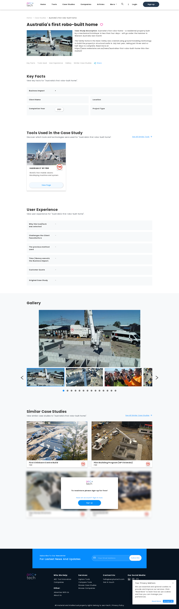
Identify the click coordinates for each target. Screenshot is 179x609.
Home (43, 4)
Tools (54, 4)
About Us (58, 597)
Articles (100, 4)
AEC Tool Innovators (62, 581)
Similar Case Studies (87, 64)
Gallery (71, 64)
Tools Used (43, 64)
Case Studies (68, 4)
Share (103, 64)
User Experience (58, 64)
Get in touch (108, 584)
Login (134, 4)
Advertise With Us (61, 594)
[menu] (95, 4)
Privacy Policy (118, 607)
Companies (86, 4)
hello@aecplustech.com (113, 581)
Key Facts (31, 64)
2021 (59, 111)
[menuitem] (43, 4)
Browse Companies (87, 590)
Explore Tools (84, 581)
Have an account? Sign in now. (89, 499)
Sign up (151, 4)
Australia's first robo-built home (63, 18)
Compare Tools (85, 584)
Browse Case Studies (87, 587)
